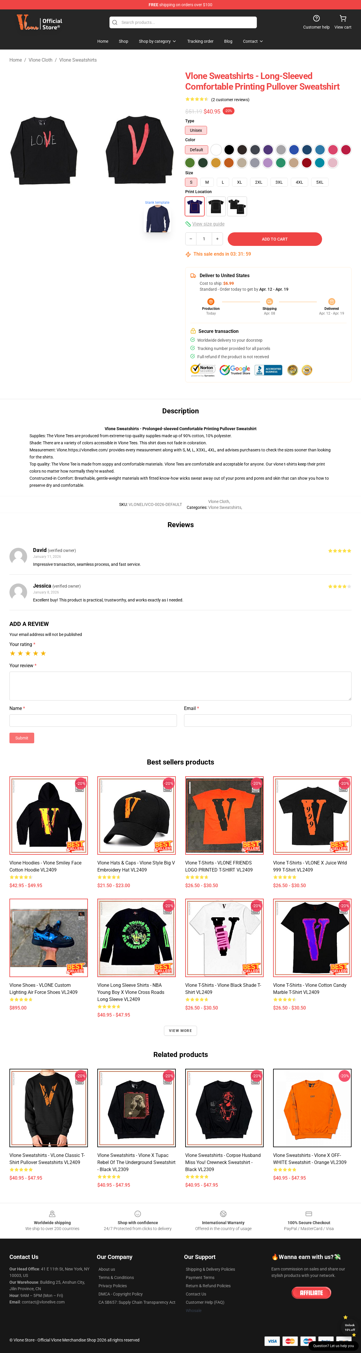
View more (180, 1031)
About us (107, 1269)
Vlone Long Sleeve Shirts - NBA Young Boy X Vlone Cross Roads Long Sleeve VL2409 (130, 992)
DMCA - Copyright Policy (121, 1294)
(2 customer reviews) (230, 99)
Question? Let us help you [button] (333, 1346)
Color (190, 139)
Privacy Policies (113, 1285)
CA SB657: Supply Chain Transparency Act (137, 1302)
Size (189, 172)
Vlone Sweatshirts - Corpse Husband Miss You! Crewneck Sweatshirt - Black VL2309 (223, 1162)
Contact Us (196, 1294)
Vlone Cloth (40, 60)
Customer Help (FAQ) (205, 1302)
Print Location (198, 191)
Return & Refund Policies (208, 1285)
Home (15, 60)
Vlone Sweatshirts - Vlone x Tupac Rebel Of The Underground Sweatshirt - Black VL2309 (136, 1162)
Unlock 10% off (350, 1327)
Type (189, 121)
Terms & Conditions (116, 1277)
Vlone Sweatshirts (78, 60)
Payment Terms (200, 1277)
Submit (21, 738)
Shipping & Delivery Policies (210, 1269)
